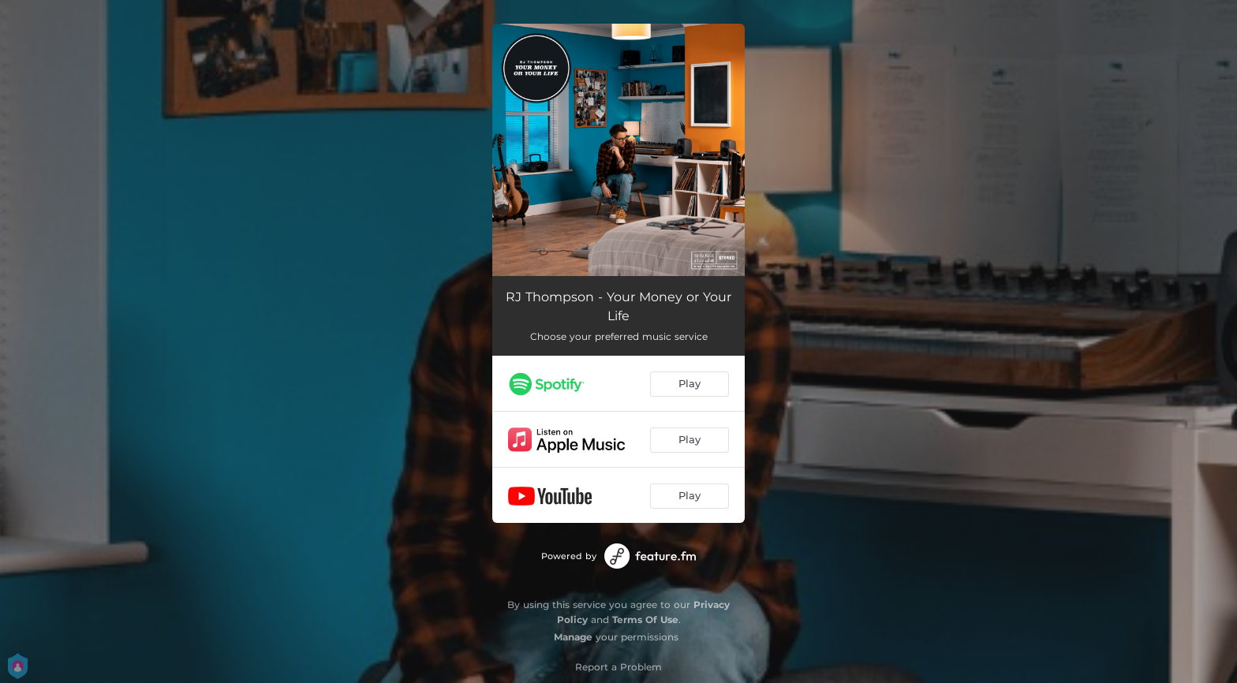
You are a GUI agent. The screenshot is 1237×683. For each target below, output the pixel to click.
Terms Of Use (645, 619)
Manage (573, 637)
